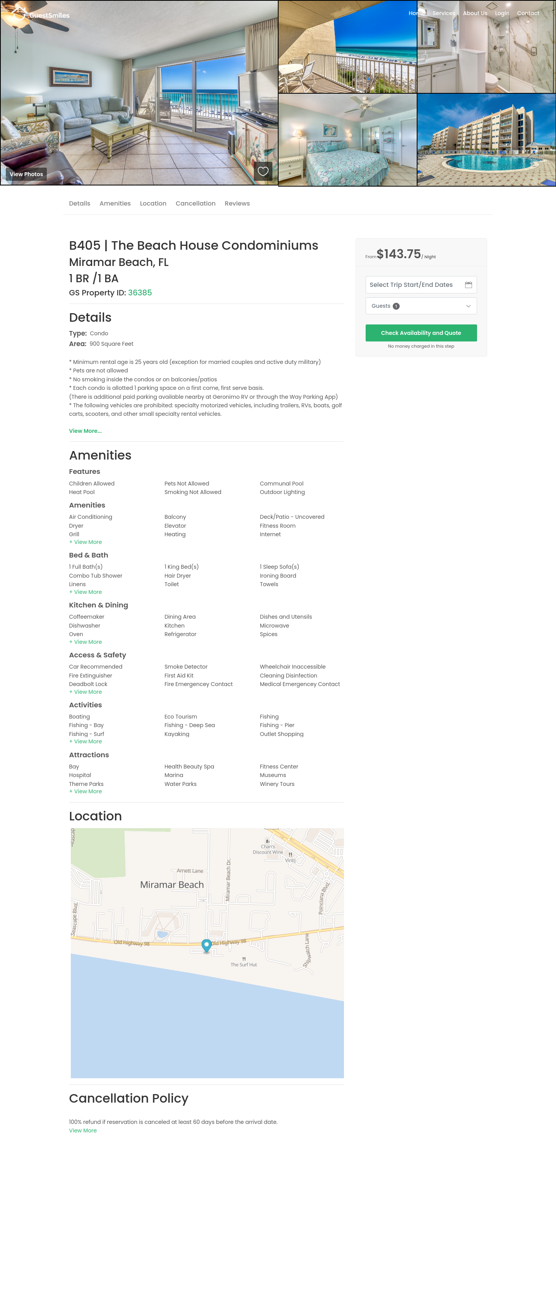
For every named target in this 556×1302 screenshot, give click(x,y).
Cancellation (196, 203)
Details (80, 203)
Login (502, 13)
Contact (528, 13)
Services (444, 13)
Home (417, 13)
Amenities (115, 203)
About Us (475, 13)
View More (83, 1130)
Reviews (237, 203)
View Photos (26, 174)
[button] (85, 542)
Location (153, 203)
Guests (386, 306)
